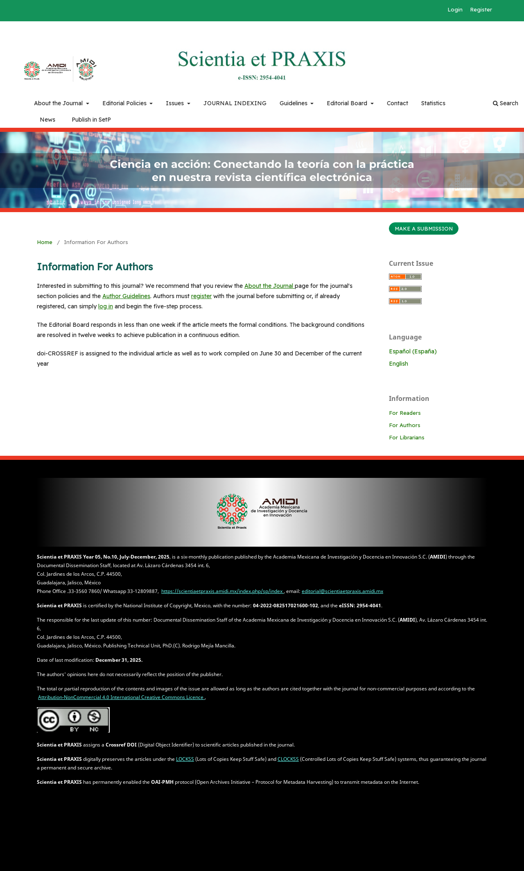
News (47, 119)
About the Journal (59, 103)
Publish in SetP (91, 119)
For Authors (404, 425)
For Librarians (407, 437)
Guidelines (294, 103)
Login (455, 9)
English (398, 363)
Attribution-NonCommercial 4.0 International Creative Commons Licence (121, 697)
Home (44, 242)
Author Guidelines (126, 296)
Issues (175, 103)
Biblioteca (86, 69)
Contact (397, 103)
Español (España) (413, 351)
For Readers (405, 412)
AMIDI (42, 71)
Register (481, 9)
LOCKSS (185, 759)
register (201, 296)
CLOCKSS (288, 759)
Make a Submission (424, 228)
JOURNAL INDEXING (235, 103)
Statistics (433, 103)
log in (105, 306)
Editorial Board (348, 103)
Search (505, 103)
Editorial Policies (125, 103)
